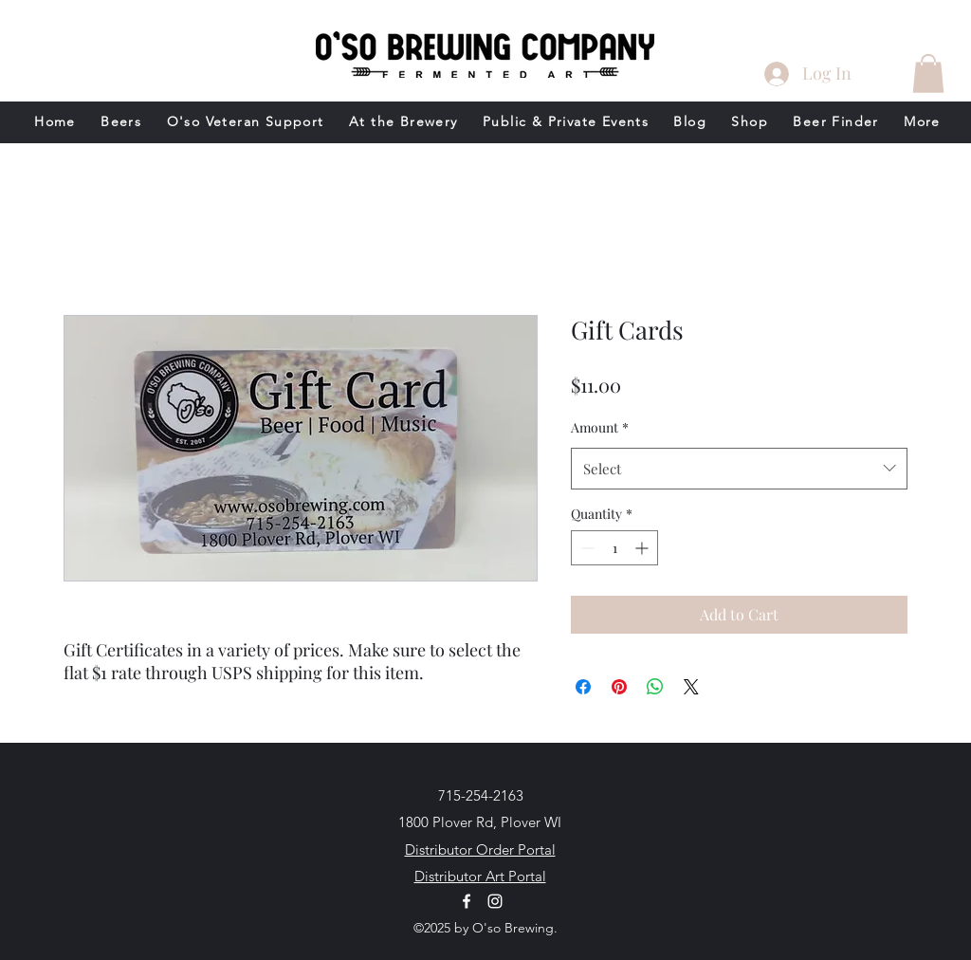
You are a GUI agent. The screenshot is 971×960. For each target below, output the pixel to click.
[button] (928, 73)
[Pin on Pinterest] (619, 686)
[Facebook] (466, 901)
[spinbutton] (614, 547)
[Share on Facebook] (583, 686)
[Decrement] (585, 547)
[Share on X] (691, 686)
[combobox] (739, 468)
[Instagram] (495, 901)
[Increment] (643, 547)
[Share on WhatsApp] (655, 686)
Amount (600, 427)
